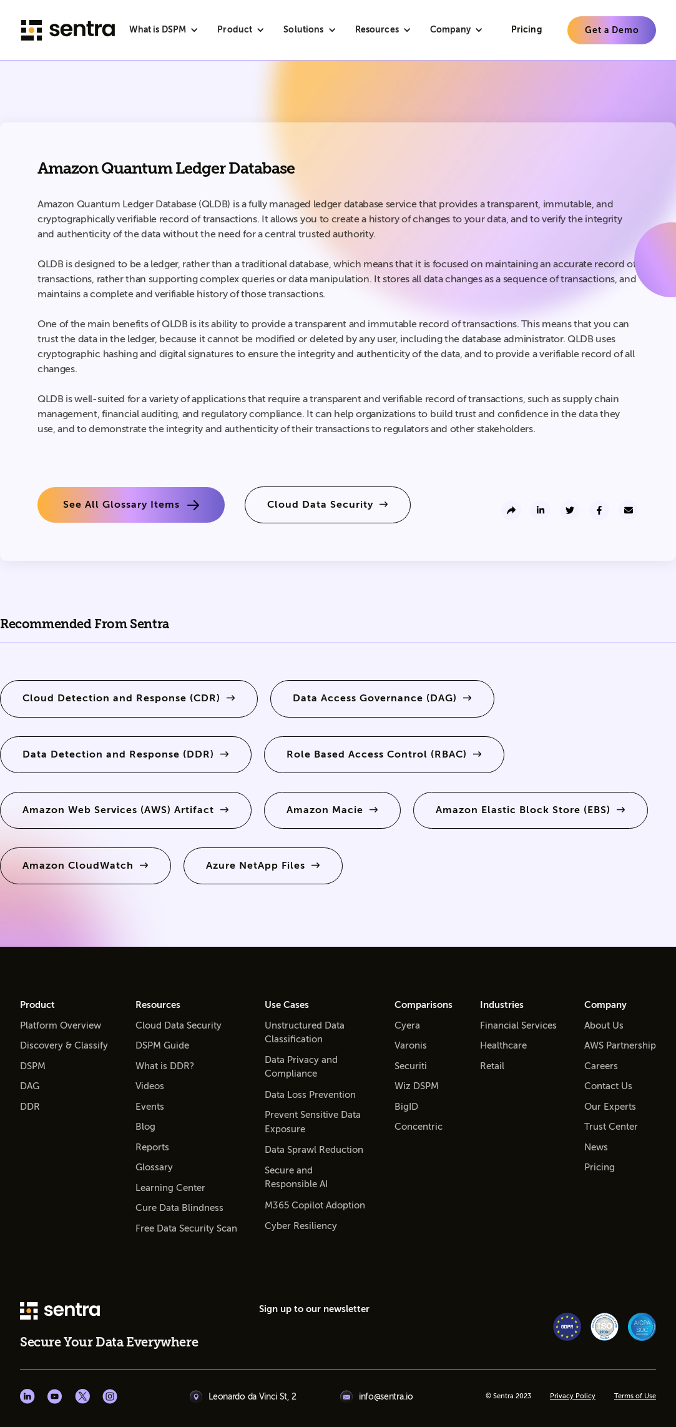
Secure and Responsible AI (296, 1177)
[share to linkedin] (541, 510)
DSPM (33, 1066)
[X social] (82, 1396)
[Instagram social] (109, 1396)
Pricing (599, 1167)
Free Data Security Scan (186, 1228)
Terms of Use (635, 1396)
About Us (604, 1025)
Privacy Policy (572, 1396)
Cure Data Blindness (179, 1208)
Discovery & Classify (64, 1045)
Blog (145, 1127)
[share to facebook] (599, 510)
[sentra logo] (60, 1312)
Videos (149, 1086)
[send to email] (629, 510)
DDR (30, 1107)
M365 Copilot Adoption (315, 1205)
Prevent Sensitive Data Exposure (313, 1122)
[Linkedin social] (27, 1396)
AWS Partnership (620, 1045)
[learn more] (611, 30)
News (596, 1147)
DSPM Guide (162, 1045)
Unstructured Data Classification (305, 1032)
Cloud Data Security (178, 1025)
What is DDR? (164, 1066)
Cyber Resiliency (301, 1226)
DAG (29, 1086)
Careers (601, 1066)
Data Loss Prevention (310, 1095)
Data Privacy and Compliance (301, 1067)
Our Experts (610, 1107)
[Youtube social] (54, 1396)
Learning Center (170, 1188)
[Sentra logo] (68, 30)
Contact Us (608, 1086)
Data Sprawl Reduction (314, 1150)
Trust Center (611, 1127)
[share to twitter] (570, 510)
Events (149, 1107)
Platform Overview (60, 1025)
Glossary (154, 1167)
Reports (152, 1147)
